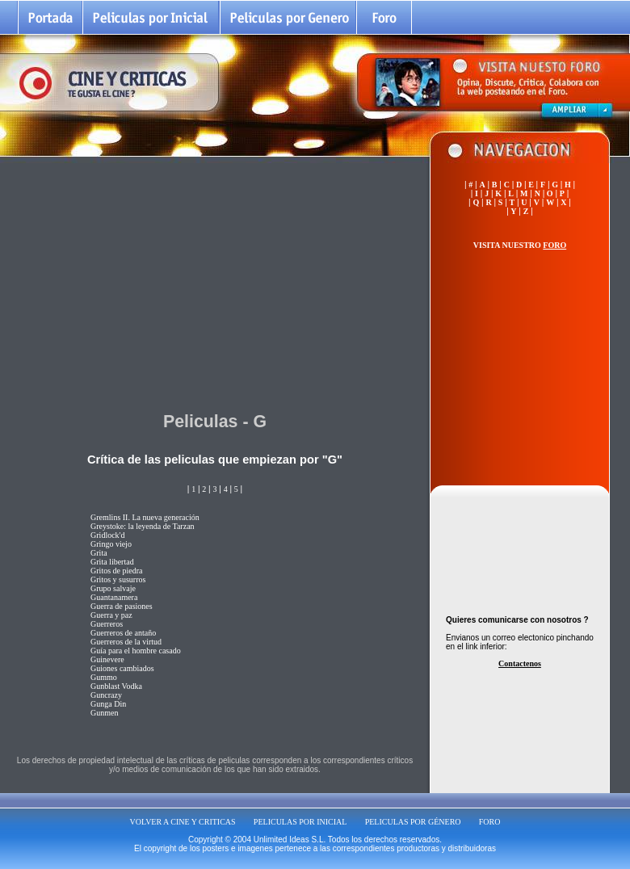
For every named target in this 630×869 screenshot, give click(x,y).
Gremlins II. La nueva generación (145, 517)
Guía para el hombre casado (135, 650)
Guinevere (107, 659)
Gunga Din (108, 703)
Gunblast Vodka (116, 686)
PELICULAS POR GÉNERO (413, 821)
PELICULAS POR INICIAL (300, 821)
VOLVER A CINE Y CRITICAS (183, 821)
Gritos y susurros (117, 579)
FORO (490, 821)
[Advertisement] (215, 282)
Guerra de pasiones (121, 606)
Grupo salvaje (113, 588)
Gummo (103, 677)
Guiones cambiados (122, 668)
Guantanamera (113, 597)
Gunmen (104, 712)
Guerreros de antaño (123, 632)
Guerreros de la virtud (126, 641)
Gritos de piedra (116, 570)
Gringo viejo (111, 543)
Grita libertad (112, 561)
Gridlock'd (107, 535)
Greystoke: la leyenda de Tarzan (142, 526)
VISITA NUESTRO (519, 245)
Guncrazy (106, 695)
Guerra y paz (111, 615)
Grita (98, 552)
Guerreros (106, 623)
